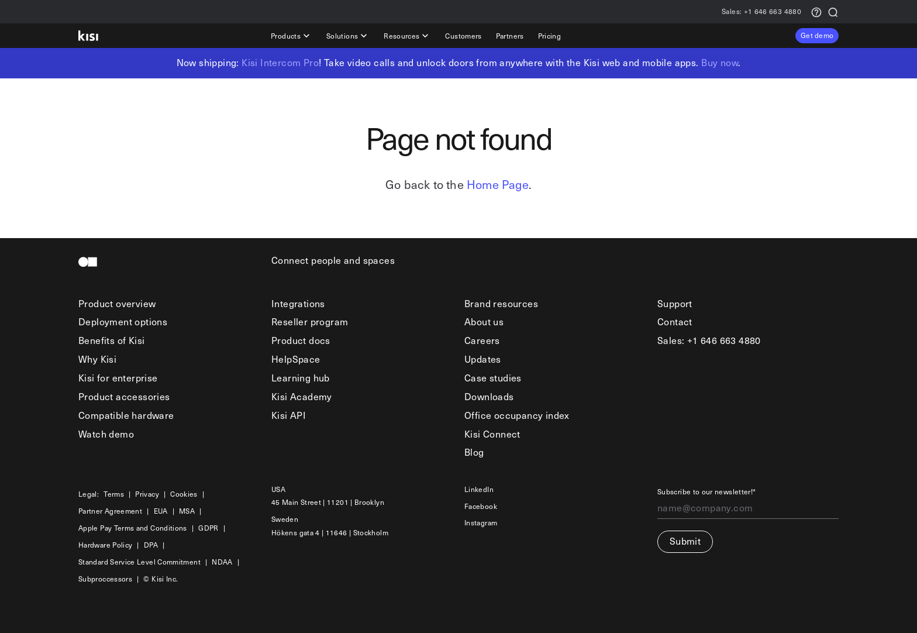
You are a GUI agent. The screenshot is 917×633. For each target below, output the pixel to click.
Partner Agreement (110, 511)
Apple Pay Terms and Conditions (132, 528)
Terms (114, 494)
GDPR (208, 528)
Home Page (498, 184)
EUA (161, 511)
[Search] (833, 11)
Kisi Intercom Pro (280, 62)
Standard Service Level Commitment (139, 562)
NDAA (222, 562)
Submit (685, 541)
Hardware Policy (105, 545)
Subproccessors (105, 579)
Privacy (147, 494)
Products (291, 36)
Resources (407, 36)
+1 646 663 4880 (761, 12)
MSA (187, 511)
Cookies (184, 494)
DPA (151, 545)
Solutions (348, 36)
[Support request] (816, 11)
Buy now (719, 62)
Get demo (817, 35)
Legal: (88, 494)
